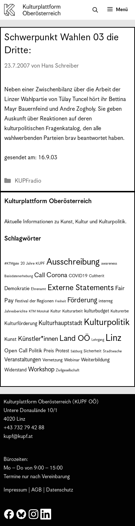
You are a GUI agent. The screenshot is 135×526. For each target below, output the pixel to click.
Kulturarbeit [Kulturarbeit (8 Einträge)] (72, 311)
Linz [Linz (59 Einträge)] (113, 338)
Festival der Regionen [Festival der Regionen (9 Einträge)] (34, 301)
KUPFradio (28, 181)
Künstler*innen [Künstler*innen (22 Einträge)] (38, 339)
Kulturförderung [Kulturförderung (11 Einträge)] (20, 323)
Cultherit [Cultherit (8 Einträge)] (96, 276)
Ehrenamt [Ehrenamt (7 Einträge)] (38, 289)
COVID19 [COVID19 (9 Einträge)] (78, 276)
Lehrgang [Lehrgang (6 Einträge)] (97, 340)
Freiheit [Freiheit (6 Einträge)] (60, 301)
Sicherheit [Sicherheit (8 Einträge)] (93, 351)
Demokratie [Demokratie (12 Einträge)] (17, 289)
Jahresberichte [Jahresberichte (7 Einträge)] (15, 311)
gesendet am (19, 157)
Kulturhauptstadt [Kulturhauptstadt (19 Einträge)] (60, 323)
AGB (36, 490)
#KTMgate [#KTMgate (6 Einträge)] (11, 264)
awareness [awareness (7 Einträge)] (109, 263)
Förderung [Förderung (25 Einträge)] (82, 300)
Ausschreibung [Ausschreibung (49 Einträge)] (73, 262)
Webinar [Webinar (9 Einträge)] (72, 360)
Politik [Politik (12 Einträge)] (35, 351)
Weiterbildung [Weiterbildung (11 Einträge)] (95, 360)
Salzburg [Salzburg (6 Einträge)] (76, 351)
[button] (95, 10)
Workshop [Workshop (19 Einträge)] (41, 369)
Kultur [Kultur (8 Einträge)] (55, 311)
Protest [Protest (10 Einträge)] (62, 351)
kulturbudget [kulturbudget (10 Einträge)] (96, 311)
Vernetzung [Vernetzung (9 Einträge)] (52, 360)
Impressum (15, 490)
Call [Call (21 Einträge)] (39, 275)
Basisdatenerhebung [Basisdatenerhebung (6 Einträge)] (18, 276)
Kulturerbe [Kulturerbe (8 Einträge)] (120, 311)
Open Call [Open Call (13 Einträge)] (15, 351)
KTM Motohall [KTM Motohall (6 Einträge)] (39, 312)
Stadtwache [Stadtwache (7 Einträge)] (112, 351)
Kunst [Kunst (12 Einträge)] (10, 339)
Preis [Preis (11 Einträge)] (49, 351)
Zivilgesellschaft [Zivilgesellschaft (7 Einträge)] (68, 370)
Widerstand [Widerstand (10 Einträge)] (15, 370)
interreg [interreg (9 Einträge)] (106, 301)
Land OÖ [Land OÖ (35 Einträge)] (74, 338)
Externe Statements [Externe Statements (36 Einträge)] (81, 287)
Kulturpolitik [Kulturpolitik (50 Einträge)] (107, 322)
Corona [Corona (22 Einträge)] (56, 275)
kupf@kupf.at (18, 436)
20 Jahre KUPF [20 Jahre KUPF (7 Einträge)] (33, 263)
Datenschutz (59, 490)
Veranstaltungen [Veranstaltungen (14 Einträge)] (22, 360)
